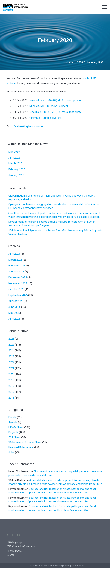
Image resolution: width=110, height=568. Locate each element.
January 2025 (16, 175)
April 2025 (14, 157)
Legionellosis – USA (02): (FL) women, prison (55, 100)
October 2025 (16, 289)
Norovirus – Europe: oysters (45, 117)
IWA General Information (21, 546)
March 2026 (15, 259)
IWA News (14, 437)
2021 (11, 368)
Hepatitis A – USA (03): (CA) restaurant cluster (55, 112)
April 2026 (14, 253)
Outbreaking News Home (28, 126)
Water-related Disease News (24, 442)
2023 (11, 356)
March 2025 (15, 163)
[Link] (16, 7)
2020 (11, 374)
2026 (11, 338)
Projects (13, 432)
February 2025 (16, 169)
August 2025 (15, 301)
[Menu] (104, 7)
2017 (11, 391)
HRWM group (14, 542)
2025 (11, 344)
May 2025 (14, 151)
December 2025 (17, 277)
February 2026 (16, 265)
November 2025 (17, 283)
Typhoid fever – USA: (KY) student (48, 106)
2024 (11, 350)
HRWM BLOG (14, 550)
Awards (12, 422)
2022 (11, 362)
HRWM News (15, 427)
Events (12, 417)
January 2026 (16, 271)
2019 (11, 380)
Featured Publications (21, 447)
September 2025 (18, 295)
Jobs (11, 452)
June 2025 (14, 307)
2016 (11, 397)
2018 (11, 385)
